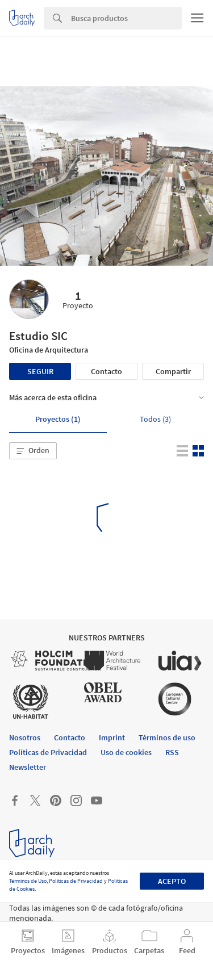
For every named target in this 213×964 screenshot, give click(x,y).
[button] (33, 450)
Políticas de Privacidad (76, 881)
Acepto (172, 881)
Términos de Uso (28, 881)
